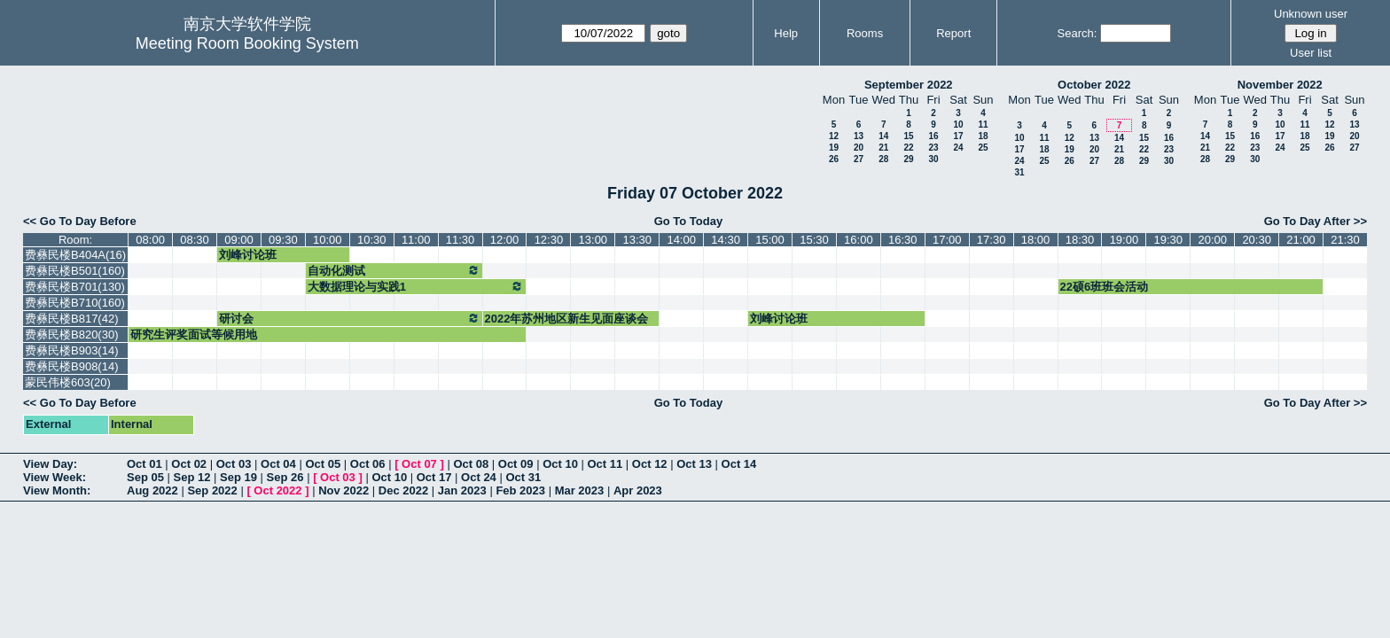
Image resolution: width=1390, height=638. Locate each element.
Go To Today (688, 221)
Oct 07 (419, 464)
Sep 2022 (212, 490)
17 (958, 136)
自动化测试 (394, 270)
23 (933, 147)
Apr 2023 (637, 490)
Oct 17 (434, 477)
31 (1019, 172)
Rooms (865, 33)
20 (858, 147)
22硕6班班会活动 (1104, 286)
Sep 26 (285, 477)
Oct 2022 (277, 490)
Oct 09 (516, 464)
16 (933, 136)
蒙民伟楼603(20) (68, 382)
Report (953, 33)
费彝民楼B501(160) (75, 270)
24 (958, 147)
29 (908, 159)
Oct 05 (322, 464)
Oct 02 (189, 464)
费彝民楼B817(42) (71, 318)
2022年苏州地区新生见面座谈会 (567, 318)
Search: (1077, 33)
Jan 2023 (462, 490)
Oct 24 (478, 477)
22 (908, 147)
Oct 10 (560, 464)
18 (983, 136)
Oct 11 (605, 464)
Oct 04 (278, 464)
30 (933, 159)
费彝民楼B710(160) (75, 302)
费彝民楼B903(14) (71, 350)
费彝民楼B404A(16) (75, 254)
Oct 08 (470, 464)
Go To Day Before (88, 221)
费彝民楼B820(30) (71, 334)
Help (786, 33)
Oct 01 (144, 464)
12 (834, 136)
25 (983, 147)
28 (883, 159)
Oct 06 (368, 464)
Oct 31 (523, 477)
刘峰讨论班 (248, 254)
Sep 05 (145, 477)
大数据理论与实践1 (416, 286)
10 (958, 124)
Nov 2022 (343, 490)
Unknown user (1310, 13)
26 (834, 159)
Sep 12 (192, 477)
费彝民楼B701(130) (75, 286)
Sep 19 (238, 477)
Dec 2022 (403, 490)
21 (883, 147)
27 (858, 159)
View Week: (54, 477)
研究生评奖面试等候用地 (193, 334)
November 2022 (1280, 84)
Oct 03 (234, 464)
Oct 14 (739, 464)
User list (1310, 52)
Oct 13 (694, 464)
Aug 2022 (152, 490)
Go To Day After (1307, 221)
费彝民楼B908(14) (71, 366)
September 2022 (908, 84)
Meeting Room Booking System (247, 43)
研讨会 (349, 318)
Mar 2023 (580, 490)
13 (858, 136)
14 (883, 136)
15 (908, 136)
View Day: (50, 464)
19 (834, 147)
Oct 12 (650, 464)
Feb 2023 (520, 490)
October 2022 (1094, 84)
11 (983, 124)
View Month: (56, 490)
